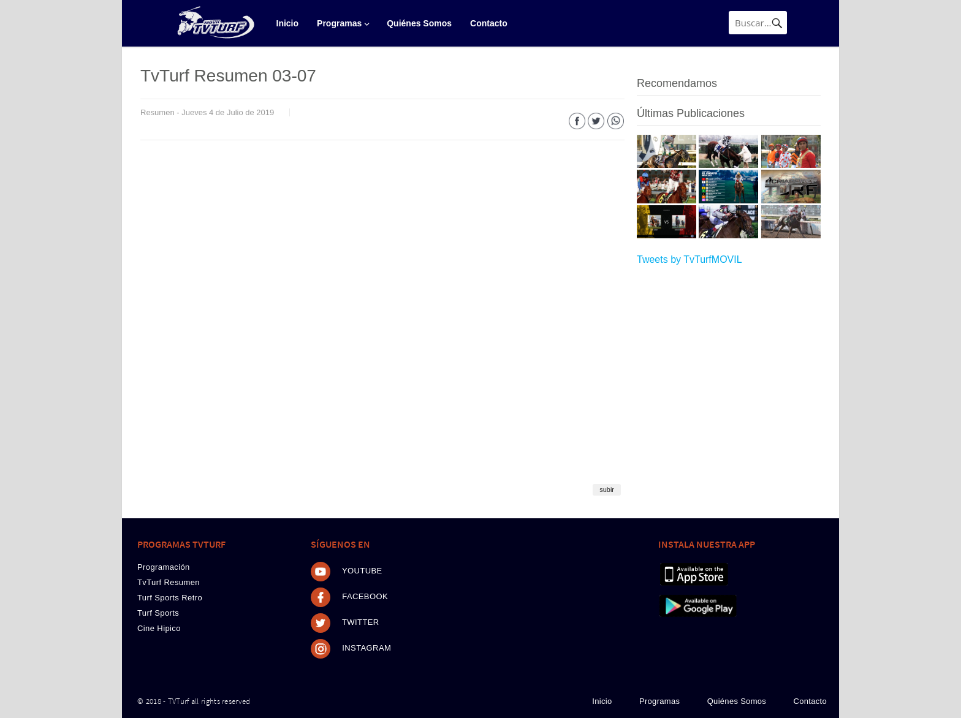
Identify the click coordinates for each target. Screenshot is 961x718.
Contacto (488, 23)
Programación (163, 567)
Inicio (287, 23)
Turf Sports (158, 613)
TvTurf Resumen (168, 582)
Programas (339, 23)
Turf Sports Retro (169, 598)
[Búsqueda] (758, 22)
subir (606, 489)
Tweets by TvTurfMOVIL (689, 259)
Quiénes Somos (419, 23)
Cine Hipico (159, 628)
